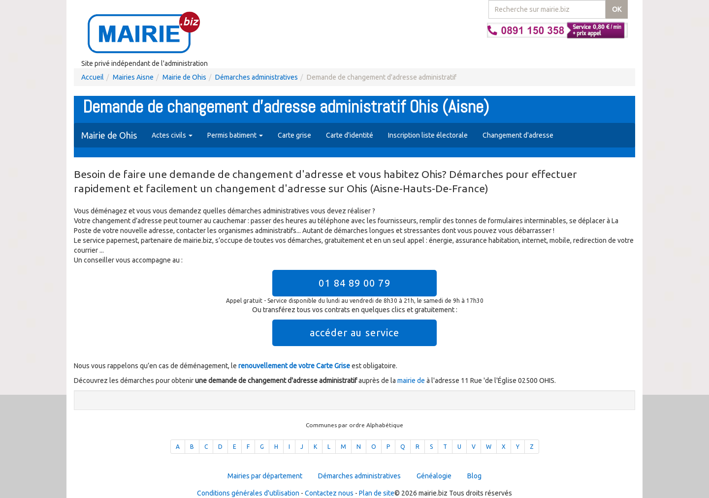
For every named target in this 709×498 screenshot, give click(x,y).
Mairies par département (264, 476)
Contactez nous (329, 493)
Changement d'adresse (518, 135)
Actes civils (172, 135)
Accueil (92, 77)
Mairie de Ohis (184, 77)
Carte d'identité (349, 135)
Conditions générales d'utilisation (248, 493)
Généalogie (434, 476)
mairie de (411, 380)
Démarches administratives (256, 77)
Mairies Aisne (133, 77)
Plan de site (376, 493)
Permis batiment (235, 135)
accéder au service (355, 332)
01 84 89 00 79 (354, 283)
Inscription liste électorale (428, 135)
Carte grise (294, 135)
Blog (474, 476)
